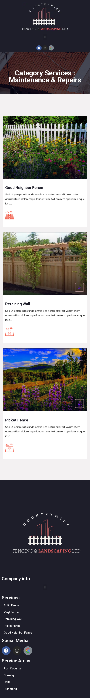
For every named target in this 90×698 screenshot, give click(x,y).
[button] (45, 37)
